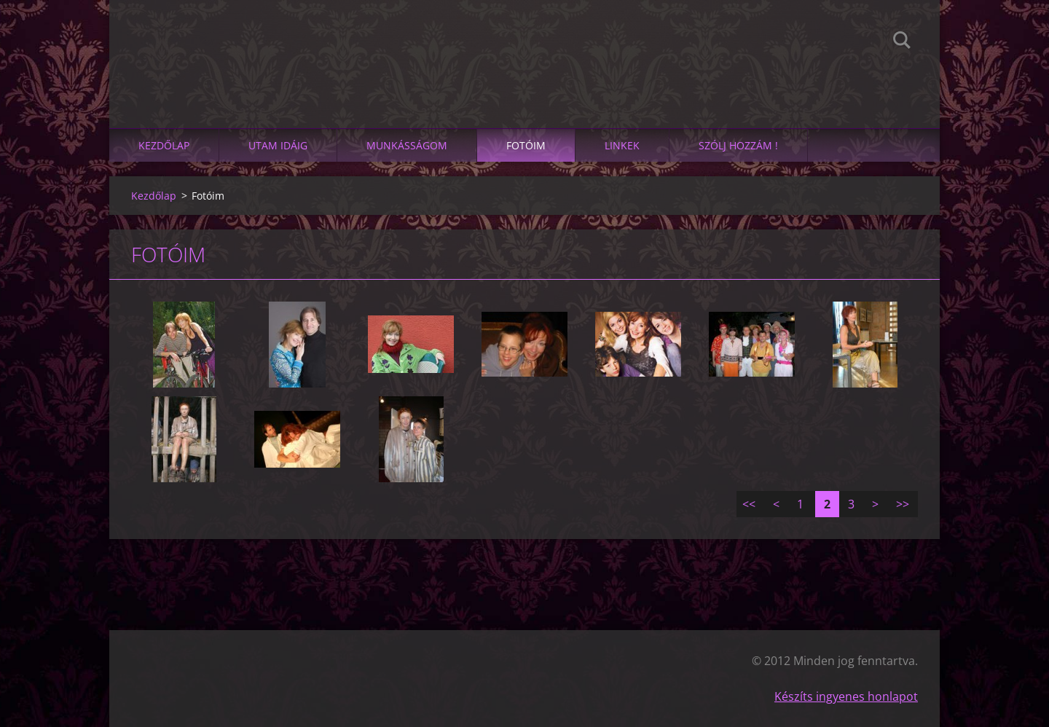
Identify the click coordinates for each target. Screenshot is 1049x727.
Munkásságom (406, 145)
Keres (902, 42)
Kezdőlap (163, 145)
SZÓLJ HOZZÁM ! (738, 145)
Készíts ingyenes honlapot (846, 696)
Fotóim (526, 145)
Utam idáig (277, 145)
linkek (622, 145)
